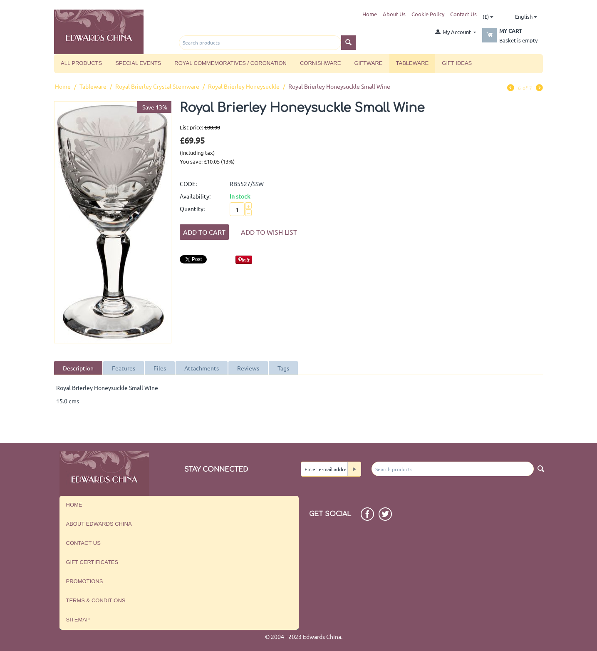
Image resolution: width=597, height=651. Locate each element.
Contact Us (463, 13)
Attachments (201, 368)
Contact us (83, 543)
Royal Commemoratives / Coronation (230, 63)
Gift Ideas (457, 63)
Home (369, 13)
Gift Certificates (92, 562)
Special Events (138, 63)
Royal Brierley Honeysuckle (244, 86)
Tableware (412, 63)
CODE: (188, 183)
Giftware (368, 63)
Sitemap (78, 619)
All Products (81, 63)
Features (123, 368)
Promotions (84, 581)
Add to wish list (269, 232)
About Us (394, 13)
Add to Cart (204, 232)
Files (160, 368)
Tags (283, 368)
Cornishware (320, 63)
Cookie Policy (427, 13)
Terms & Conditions (96, 600)
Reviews (248, 368)
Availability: (195, 196)
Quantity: (192, 208)
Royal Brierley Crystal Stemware (157, 86)
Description (78, 368)
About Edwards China (99, 524)
